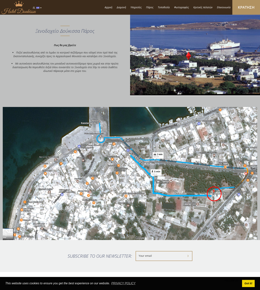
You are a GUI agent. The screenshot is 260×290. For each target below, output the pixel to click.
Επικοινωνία (224, 7)
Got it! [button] (248, 283)
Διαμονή (121, 7)
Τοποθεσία (164, 7)
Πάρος (149, 7)
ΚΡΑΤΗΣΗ (246, 7)
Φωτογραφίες (181, 7)
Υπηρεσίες (136, 7)
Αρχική (108, 7)
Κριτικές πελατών (203, 7)
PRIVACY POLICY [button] (123, 283)
